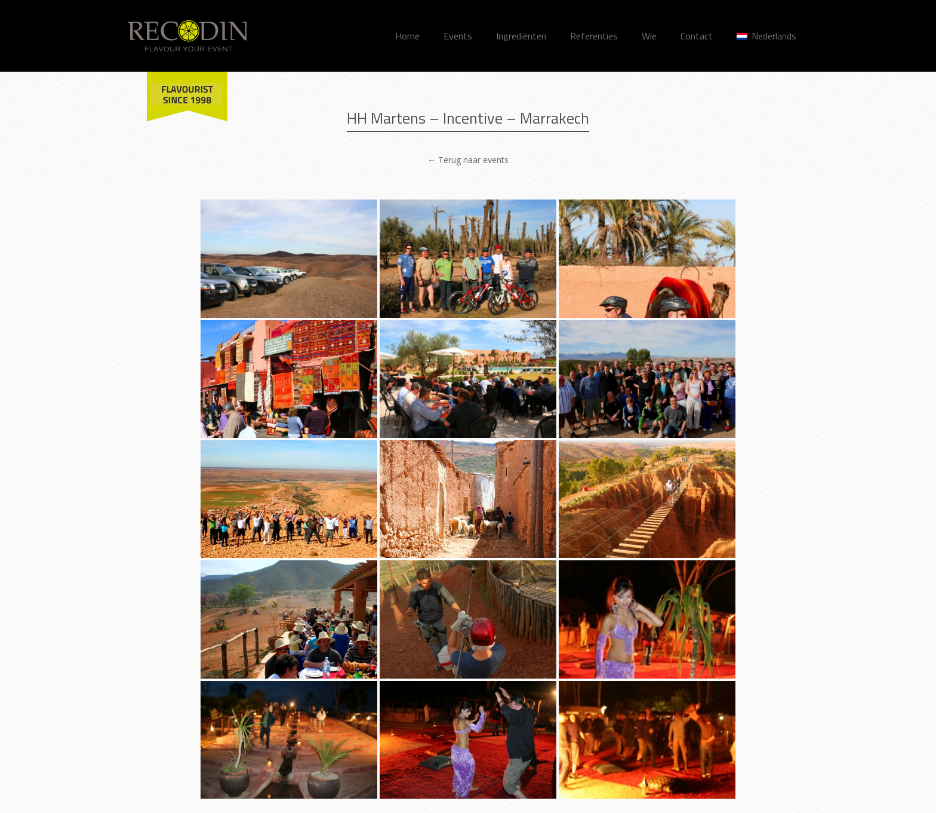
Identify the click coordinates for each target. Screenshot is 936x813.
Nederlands (766, 36)
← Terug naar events (468, 159)
